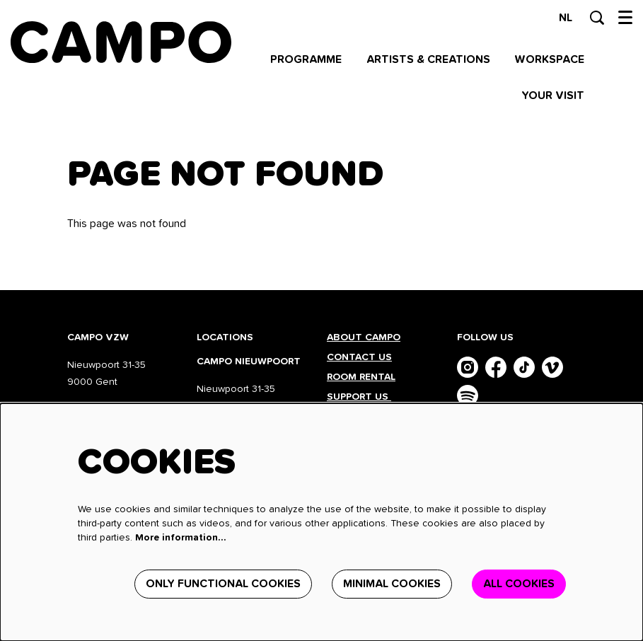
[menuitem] (306, 59)
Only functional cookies (223, 583)
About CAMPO (363, 337)
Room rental (361, 377)
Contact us (359, 357)
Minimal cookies (392, 583)
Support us (359, 397)
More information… (180, 538)
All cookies (519, 583)
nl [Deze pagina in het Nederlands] (565, 17)
